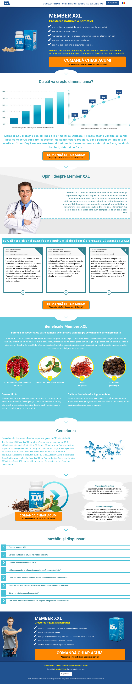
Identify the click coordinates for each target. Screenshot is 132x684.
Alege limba (66, 674)
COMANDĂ (112, 3)
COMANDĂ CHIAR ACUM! (87, 61)
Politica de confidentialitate (72, 665)
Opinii (64, 4)
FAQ (101, 4)
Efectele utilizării (51, 4)
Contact (85, 665)
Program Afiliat (49, 665)
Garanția (94, 4)
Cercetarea (83, 4)
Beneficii (72, 4)
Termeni (58, 665)
